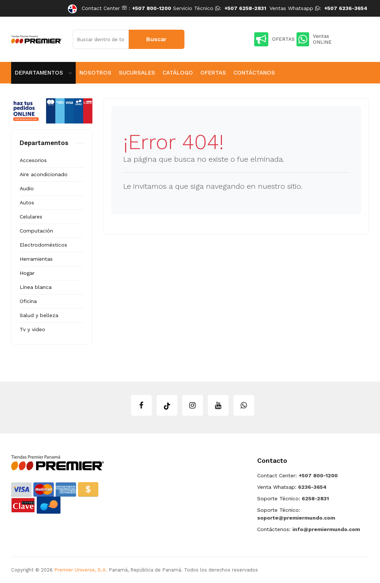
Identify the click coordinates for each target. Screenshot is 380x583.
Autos (27, 202)
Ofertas (213, 72)
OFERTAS (274, 39)
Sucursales (137, 72)
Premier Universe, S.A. (80, 570)
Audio (27, 188)
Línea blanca (36, 287)
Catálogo (178, 72)
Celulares (31, 217)
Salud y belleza (39, 315)
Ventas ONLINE (314, 39)
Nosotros (95, 72)
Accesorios (33, 160)
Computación (36, 231)
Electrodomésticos (43, 245)
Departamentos (43, 72)
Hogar (27, 273)
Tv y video (32, 329)
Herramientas (36, 259)
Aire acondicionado (44, 174)
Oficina (28, 301)
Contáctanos (254, 72)
